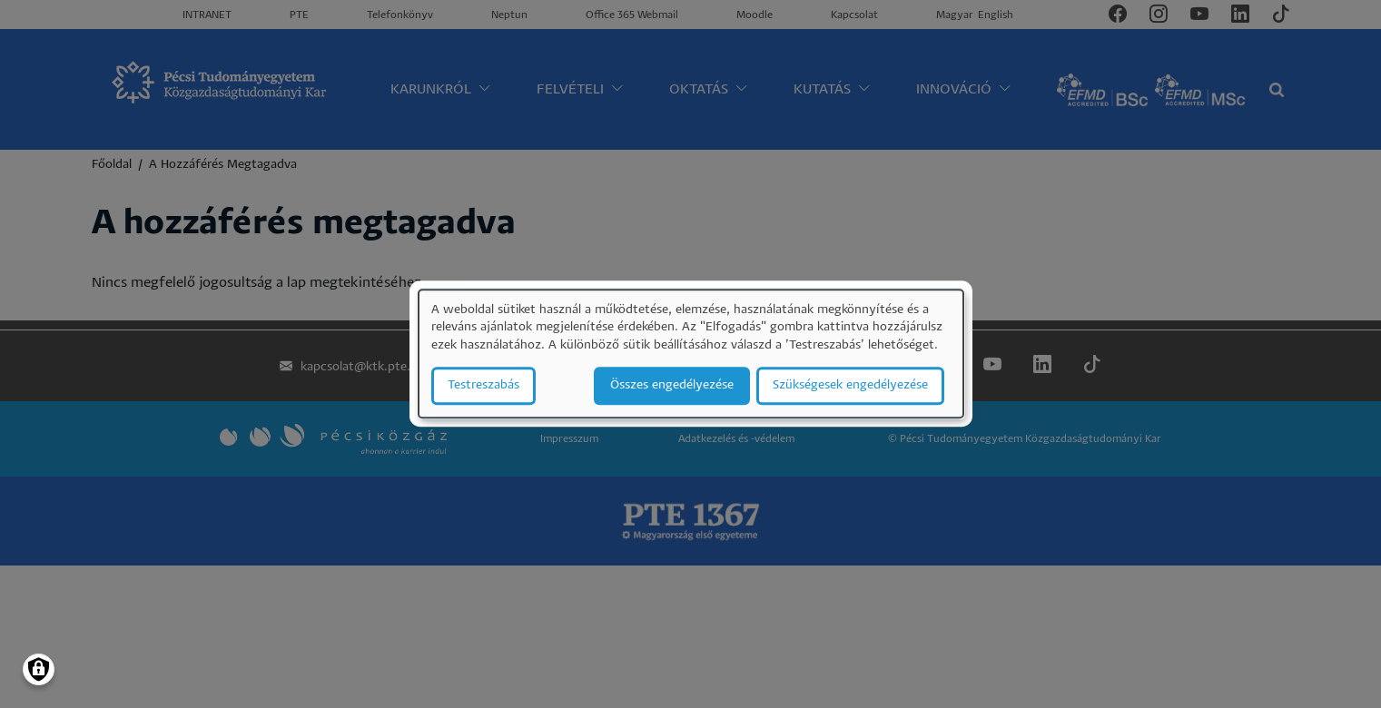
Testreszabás (483, 386)
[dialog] (691, 354)
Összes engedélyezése (672, 386)
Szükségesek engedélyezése (850, 386)
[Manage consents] (38, 669)
